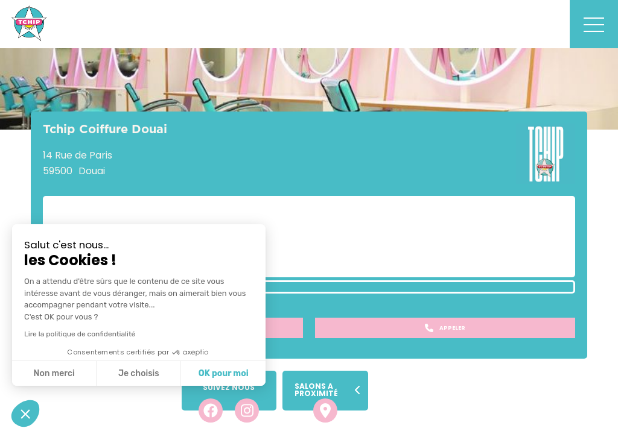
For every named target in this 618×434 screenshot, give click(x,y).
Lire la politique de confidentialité (79, 334)
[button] (25, 413)
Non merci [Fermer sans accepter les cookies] (53, 373)
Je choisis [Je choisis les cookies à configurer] (138, 373)
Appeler (445, 328)
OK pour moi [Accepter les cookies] (224, 373)
